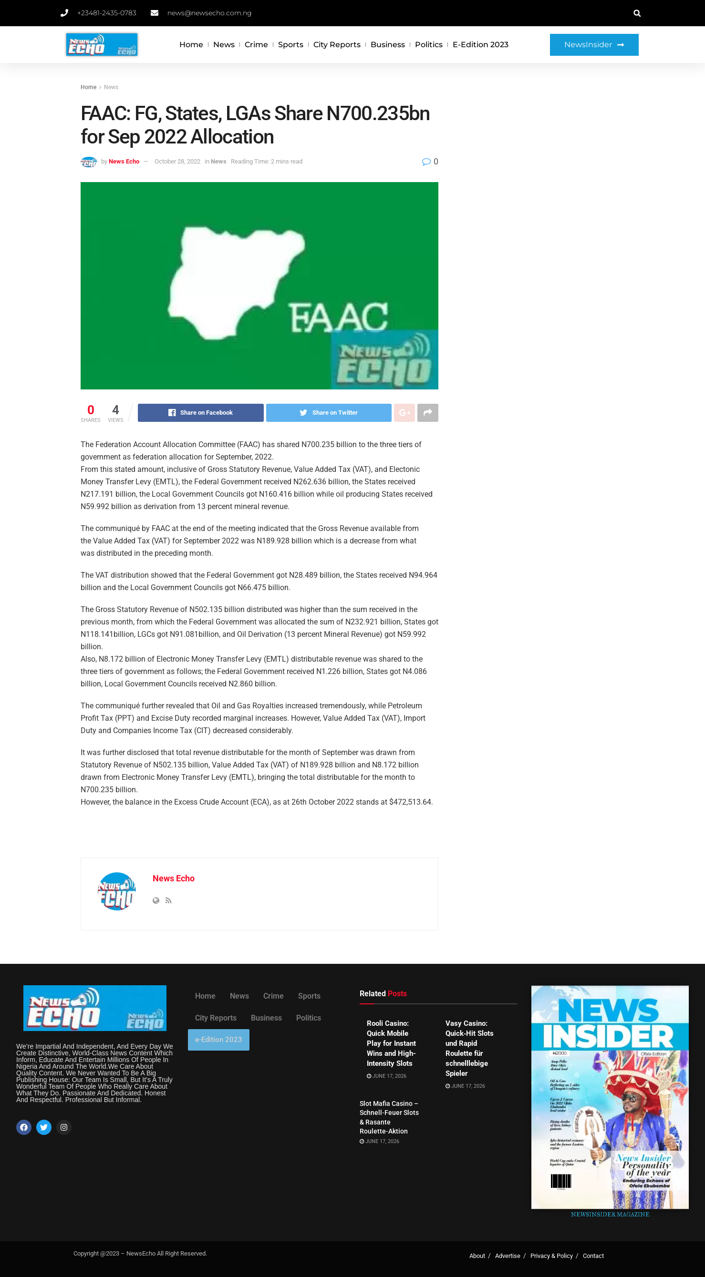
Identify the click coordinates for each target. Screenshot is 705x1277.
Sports (290, 44)
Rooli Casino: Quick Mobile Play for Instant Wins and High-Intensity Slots (391, 1043)
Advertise (507, 1255)
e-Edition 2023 (480, 44)
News (224, 44)
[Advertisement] (542, 153)
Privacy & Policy (551, 1255)
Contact (593, 1255)
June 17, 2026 (386, 1076)
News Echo (124, 161)
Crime (256, 44)
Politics (429, 44)
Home (191, 44)
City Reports (337, 44)
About (477, 1255)
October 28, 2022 (177, 161)
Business (388, 44)
